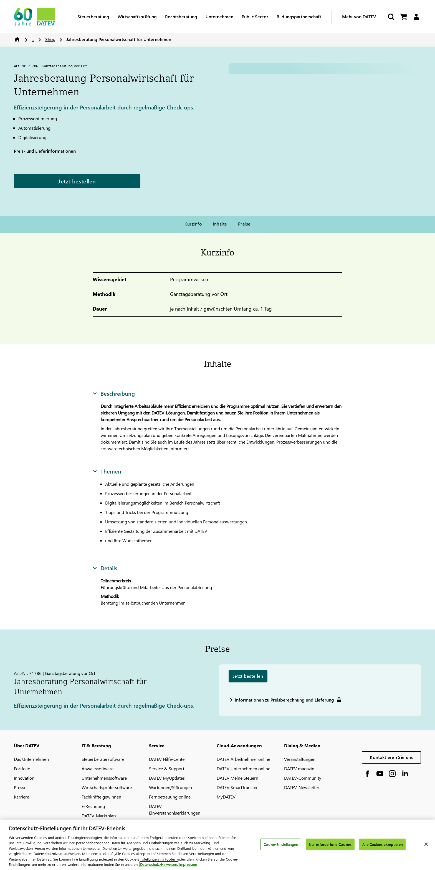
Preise (244, 224)
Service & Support (166, 768)
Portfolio (22, 768)
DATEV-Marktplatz (99, 815)
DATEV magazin (299, 768)
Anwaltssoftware (97, 768)
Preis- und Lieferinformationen (45, 151)
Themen (107, 471)
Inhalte (220, 224)
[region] (217, 845)
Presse (20, 787)
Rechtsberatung (181, 16)
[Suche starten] (390, 16)
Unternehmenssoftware (104, 778)
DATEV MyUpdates (167, 778)
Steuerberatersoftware (103, 759)
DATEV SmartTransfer (237, 787)
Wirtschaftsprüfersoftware (107, 787)
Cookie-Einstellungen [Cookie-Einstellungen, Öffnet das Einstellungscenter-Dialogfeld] (281, 844)
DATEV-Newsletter (301, 787)
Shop (50, 39)
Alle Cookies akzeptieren (382, 844)
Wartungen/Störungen (170, 787)
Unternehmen (219, 16)
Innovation (24, 778)
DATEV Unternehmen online (243, 768)
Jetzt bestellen (77, 181)
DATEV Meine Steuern (237, 778)
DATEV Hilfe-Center (167, 759)
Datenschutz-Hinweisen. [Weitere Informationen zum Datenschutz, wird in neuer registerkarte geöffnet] (159, 864)
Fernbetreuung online (170, 797)
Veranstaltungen (299, 759)
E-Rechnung (93, 806)
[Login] (416, 17)
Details (105, 568)
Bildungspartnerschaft (299, 16)
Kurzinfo (193, 224)
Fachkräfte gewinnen (101, 797)
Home (17, 39)
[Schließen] (426, 844)
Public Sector (255, 16)
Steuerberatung (93, 16)
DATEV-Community (302, 778)
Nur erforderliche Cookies (330, 844)
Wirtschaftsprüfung (137, 16)
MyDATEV (226, 797)
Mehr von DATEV (359, 16)
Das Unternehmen (31, 759)
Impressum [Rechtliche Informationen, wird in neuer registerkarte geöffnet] (188, 864)
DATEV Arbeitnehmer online (243, 759)
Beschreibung (114, 393)
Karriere (21, 797)
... (33, 39)
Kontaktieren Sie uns (391, 757)
